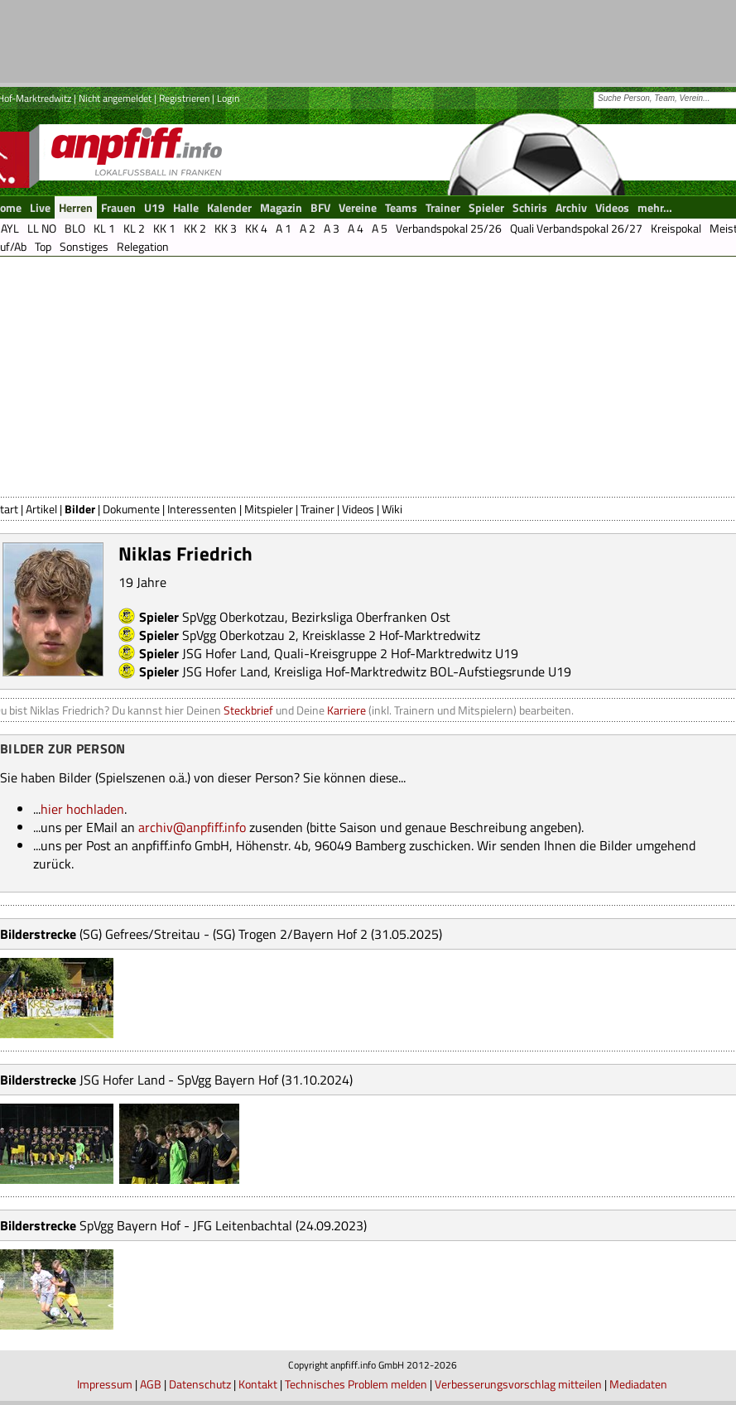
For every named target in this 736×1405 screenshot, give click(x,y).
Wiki (392, 508)
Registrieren (184, 98)
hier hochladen (82, 809)
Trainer (317, 508)
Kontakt (257, 1384)
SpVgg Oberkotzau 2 (239, 635)
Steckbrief (248, 710)
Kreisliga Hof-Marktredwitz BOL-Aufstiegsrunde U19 (422, 671)
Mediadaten (638, 1384)
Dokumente (131, 508)
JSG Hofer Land (224, 653)
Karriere (346, 710)
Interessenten (202, 508)
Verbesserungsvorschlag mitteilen (518, 1384)
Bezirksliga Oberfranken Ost (370, 617)
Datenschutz (200, 1384)
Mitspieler (268, 508)
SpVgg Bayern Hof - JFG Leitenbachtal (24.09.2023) (223, 1225)
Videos (358, 508)
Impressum (104, 1384)
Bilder (80, 508)
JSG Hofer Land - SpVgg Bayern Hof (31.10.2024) (216, 1080)
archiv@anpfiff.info (192, 827)
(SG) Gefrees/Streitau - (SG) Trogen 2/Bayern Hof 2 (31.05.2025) (260, 934)
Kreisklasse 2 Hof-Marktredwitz (391, 635)
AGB (150, 1384)
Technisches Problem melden (356, 1384)
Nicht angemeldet (115, 98)
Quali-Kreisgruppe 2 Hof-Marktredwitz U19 (396, 653)
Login (228, 98)
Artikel (41, 508)
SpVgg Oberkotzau (233, 617)
